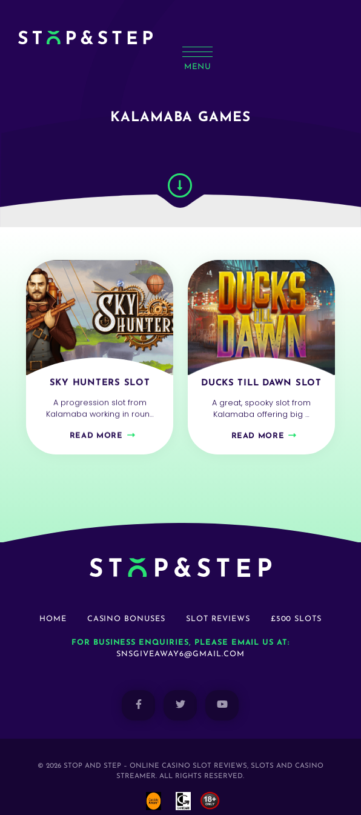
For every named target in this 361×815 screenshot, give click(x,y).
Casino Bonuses (126, 603)
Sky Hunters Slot (100, 371)
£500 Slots (296, 603)
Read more (96, 424)
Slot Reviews (218, 603)
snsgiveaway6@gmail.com (180, 638)
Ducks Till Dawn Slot (261, 375)
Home (53, 603)
